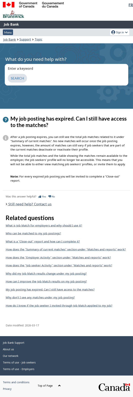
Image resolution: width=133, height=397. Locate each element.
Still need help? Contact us (29, 204)
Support (25, 39)
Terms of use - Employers (18, 369)
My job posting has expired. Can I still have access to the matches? (50, 289)
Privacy (7, 389)
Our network (10, 356)
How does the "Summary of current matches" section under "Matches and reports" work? (66, 249)
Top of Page (49, 385)
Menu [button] (8, 32)
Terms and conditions (16, 382)
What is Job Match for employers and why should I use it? (44, 225)
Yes (42, 196)
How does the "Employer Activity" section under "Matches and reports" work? (58, 257)
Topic (38, 39)
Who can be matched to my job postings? (33, 233)
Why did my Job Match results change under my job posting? (46, 273)
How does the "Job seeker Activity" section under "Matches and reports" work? (59, 265)
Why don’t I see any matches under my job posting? (40, 297)
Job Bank (11, 24)
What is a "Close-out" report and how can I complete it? (43, 241)
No (51, 196)
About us (8, 349)
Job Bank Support (13, 342)
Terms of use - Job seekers (19, 362)
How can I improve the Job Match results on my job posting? (46, 281)
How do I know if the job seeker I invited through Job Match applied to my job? (59, 305)
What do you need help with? (35, 59)
